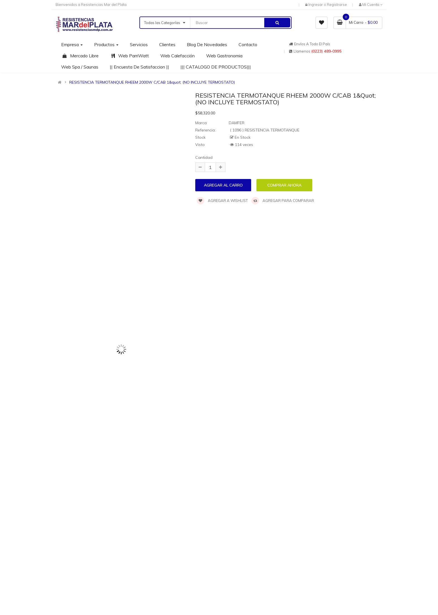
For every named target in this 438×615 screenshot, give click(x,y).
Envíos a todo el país (309, 44)
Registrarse (337, 4)
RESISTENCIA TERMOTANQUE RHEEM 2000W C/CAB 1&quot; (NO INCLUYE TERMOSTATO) (152, 82)
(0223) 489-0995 (326, 51)
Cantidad (204, 157)
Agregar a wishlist (222, 200)
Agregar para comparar (282, 200)
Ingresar (316, 4)
